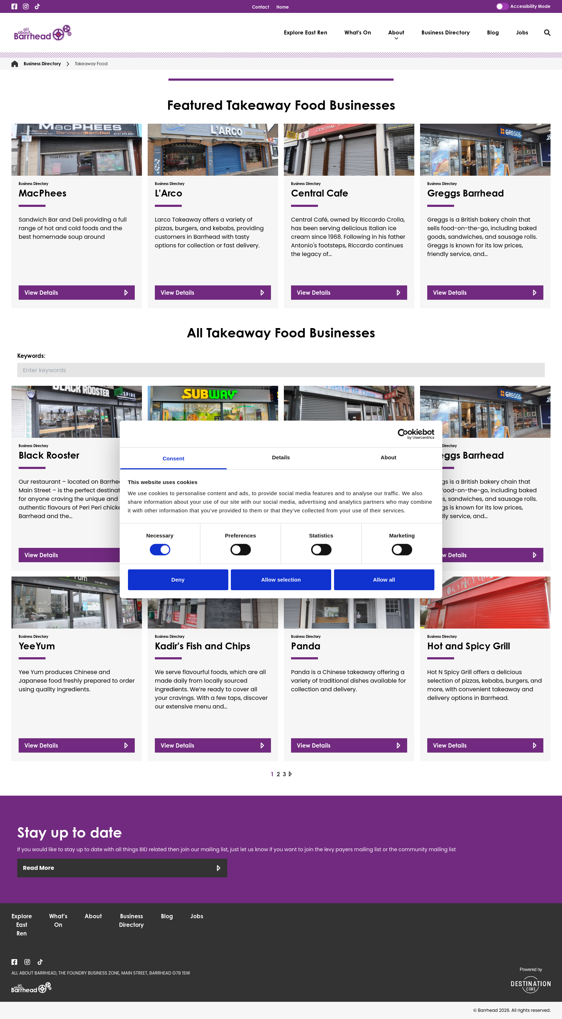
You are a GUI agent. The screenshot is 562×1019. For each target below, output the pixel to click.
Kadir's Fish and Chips (202, 645)
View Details (76, 292)
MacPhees (42, 193)
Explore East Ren (305, 32)
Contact (260, 7)
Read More (122, 868)
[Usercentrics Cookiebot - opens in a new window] (403, 433)
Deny (178, 580)
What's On (357, 32)
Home (282, 7)
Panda (305, 645)
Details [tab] (281, 457)
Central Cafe (319, 193)
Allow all (384, 580)
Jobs (522, 32)
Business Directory (446, 32)
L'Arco (168, 193)
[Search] (281, 370)
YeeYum (37, 645)
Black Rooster (49, 455)
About (396, 34)
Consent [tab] (174, 458)
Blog (493, 32)
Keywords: (31, 355)
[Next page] (290, 774)
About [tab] (388, 457)
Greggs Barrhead (465, 193)
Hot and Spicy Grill (468, 645)
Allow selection (281, 580)
